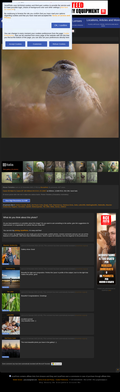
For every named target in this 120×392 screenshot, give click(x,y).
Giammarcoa (57, 205)
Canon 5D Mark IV (9, 191)
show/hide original (81, 246)
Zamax (57, 207)
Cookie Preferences (62, 380)
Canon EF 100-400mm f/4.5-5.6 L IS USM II (31, 191)
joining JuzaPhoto (21, 230)
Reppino (14, 207)
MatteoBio (101, 205)
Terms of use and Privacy (46, 380)
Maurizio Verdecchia (10, 245)
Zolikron (63, 207)
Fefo (50, 205)
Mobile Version (17, 380)
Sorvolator (21, 207)
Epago (46, 205)
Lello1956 (82, 205)
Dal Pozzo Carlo (37, 205)
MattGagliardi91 (91, 205)
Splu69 (28, 207)
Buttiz (29, 205)
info (110, 290)
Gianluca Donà (68, 205)
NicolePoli (44, 187)
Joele (76, 205)
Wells (52, 207)
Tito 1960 (46, 207)
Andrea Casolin (20, 205)
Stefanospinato (37, 207)
